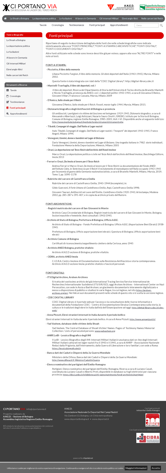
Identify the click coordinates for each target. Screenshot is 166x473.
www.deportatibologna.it (76, 419)
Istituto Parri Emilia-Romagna (148, 410)
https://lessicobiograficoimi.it (66, 348)
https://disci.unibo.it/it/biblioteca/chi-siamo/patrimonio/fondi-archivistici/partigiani (103, 374)
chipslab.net (88, 458)
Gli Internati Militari (109, 18)
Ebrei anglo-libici (130, 18)
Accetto (156, 468)
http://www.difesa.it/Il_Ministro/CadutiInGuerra (76, 360)
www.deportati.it (100, 419)
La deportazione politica (44, 18)
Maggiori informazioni (136, 468)
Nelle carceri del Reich (152, 18)
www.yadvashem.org (105, 331)
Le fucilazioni (65, 18)
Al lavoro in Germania (85, 18)
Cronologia (58, 25)
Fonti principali (97, 25)
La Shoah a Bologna (19, 18)
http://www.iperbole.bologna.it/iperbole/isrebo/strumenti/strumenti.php (87, 122)
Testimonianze (76, 25)
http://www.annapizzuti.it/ (143, 319)
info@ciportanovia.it (36, 409)
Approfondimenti (119, 25)
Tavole (43, 25)
